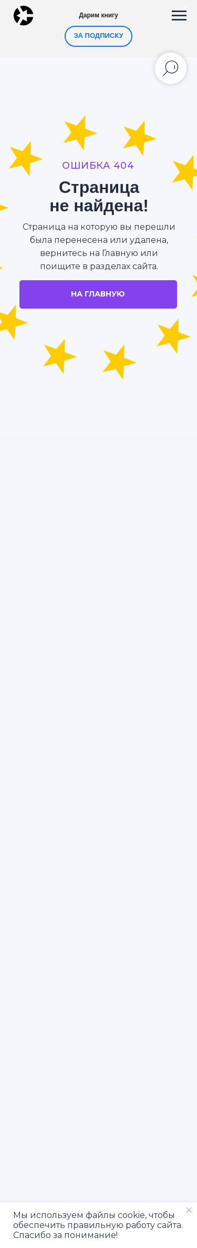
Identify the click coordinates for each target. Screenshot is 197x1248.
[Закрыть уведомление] (189, 1210)
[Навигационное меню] (179, 16)
